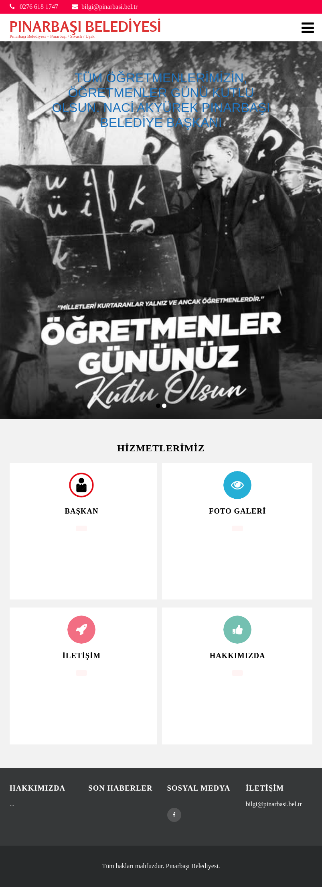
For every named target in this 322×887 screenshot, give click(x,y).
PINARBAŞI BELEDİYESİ (86, 26)
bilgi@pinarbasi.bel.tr (105, 6)
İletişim (82, 655)
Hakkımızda (237, 655)
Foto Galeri (237, 511)
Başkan (81, 511)
